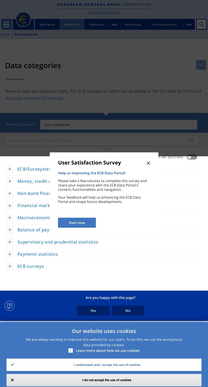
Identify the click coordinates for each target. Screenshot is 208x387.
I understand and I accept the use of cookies (107, 365)
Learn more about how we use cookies (108, 350)
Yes (93, 310)
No (127, 310)
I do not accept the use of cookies (107, 380)
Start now (77, 222)
